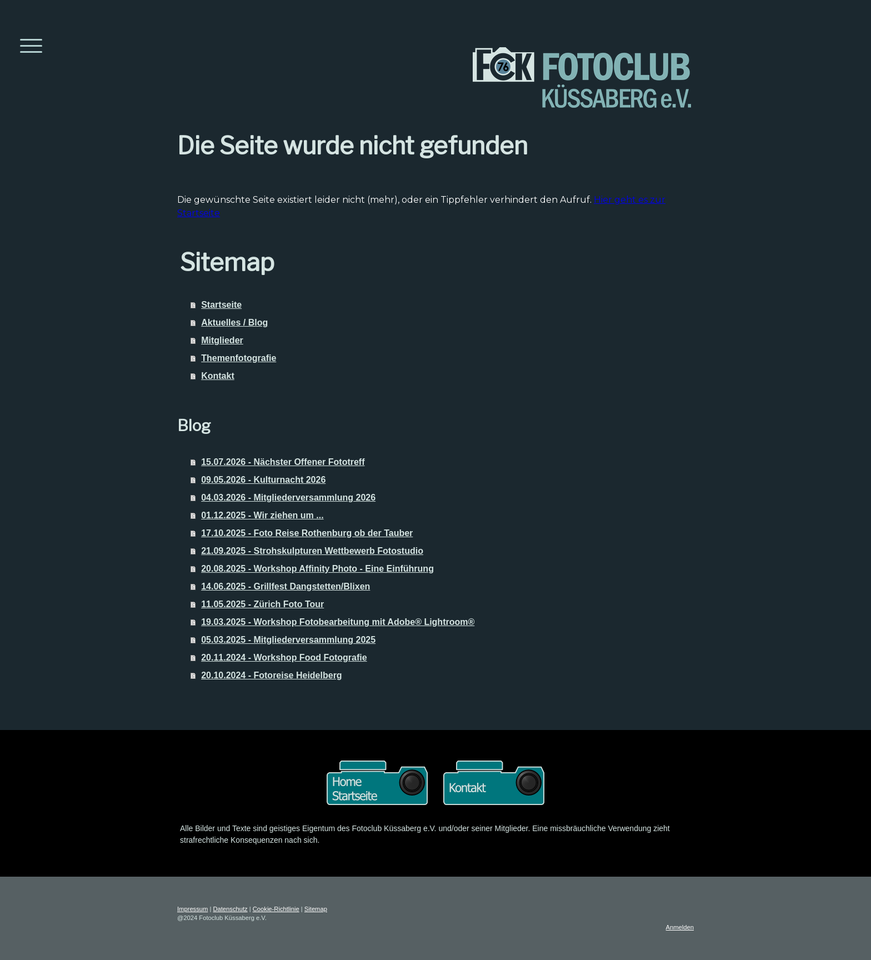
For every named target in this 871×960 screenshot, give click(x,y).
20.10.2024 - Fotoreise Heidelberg (271, 675)
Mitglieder (222, 340)
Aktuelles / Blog (234, 322)
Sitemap (315, 909)
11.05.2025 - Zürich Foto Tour (262, 604)
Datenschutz (230, 909)
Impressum (192, 909)
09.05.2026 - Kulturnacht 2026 (263, 479)
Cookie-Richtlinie (276, 909)
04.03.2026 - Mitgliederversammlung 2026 (288, 497)
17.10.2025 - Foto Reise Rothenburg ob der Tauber (307, 533)
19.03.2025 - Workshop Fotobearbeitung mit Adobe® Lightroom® (337, 622)
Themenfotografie (238, 358)
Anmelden (680, 927)
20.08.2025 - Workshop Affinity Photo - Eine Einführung (317, 568)
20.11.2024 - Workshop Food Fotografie (284, 657)
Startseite (221, 304)
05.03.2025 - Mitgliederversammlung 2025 (288, 639)
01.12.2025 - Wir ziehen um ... (262, 515)
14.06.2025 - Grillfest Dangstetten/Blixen (285, 586)
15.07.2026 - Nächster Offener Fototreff (282, 462)
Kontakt (217, 376)
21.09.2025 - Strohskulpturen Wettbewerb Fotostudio (312, 551)
